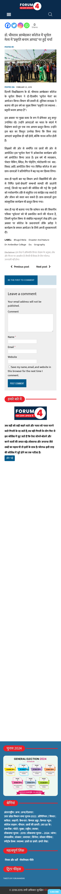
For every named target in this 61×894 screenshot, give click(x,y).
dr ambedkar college (15, 245)
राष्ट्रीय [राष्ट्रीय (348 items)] (28, 829)
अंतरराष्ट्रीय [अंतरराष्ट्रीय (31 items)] (9, 812)
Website (12, 357)
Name (11, 337)
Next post (43, 267)
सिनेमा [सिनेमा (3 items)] (35, 837)
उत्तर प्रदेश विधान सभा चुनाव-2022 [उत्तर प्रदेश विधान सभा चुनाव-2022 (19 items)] (20, 817)
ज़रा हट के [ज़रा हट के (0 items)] (45, 825)
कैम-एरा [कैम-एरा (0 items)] (23, 821)
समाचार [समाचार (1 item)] (26, 837)
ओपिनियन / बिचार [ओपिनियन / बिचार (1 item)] (46, 817)
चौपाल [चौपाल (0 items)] (21, 825)
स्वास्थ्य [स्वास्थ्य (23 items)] (20, 842)
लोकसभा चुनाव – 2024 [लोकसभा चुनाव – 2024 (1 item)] (38, 833)
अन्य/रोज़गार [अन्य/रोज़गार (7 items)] (27, 812)
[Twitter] (14, 25)
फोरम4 (47, 890)
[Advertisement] (30, 509)
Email (11, 347)
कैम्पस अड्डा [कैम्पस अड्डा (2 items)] (33, 821)
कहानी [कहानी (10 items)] (15, 821)
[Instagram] (20, 25)
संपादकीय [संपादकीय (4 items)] (8, 837)
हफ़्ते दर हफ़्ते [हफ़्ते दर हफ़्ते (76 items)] (31, 842)
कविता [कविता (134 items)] (7, 821)
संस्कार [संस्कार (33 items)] (18, 837)
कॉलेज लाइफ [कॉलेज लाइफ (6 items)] (10, 825)
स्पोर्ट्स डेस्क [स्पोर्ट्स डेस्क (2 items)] (9, 842)
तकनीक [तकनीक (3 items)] (8, 829)
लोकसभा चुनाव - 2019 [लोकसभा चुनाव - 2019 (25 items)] (14, 833)
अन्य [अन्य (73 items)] (17, 812)
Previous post (20, 267)
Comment (13, 312)
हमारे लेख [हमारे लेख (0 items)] (43, 842)
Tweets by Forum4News (14, 878)
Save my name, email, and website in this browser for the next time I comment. (29, 371)
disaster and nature (39, 240)
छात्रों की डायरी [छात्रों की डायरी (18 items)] (32, 825)
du (30, 245)
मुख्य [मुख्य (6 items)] (21, 829)
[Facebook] (8, 25)
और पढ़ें (9, 458)
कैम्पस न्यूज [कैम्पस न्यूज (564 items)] (45, 821)
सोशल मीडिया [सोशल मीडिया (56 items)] (46, 837)
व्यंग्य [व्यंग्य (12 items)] (53, 833)
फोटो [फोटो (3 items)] (15, 829)
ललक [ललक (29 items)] (35, 829)
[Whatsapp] (27, 25)
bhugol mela (20, 240)
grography (39, 245)
